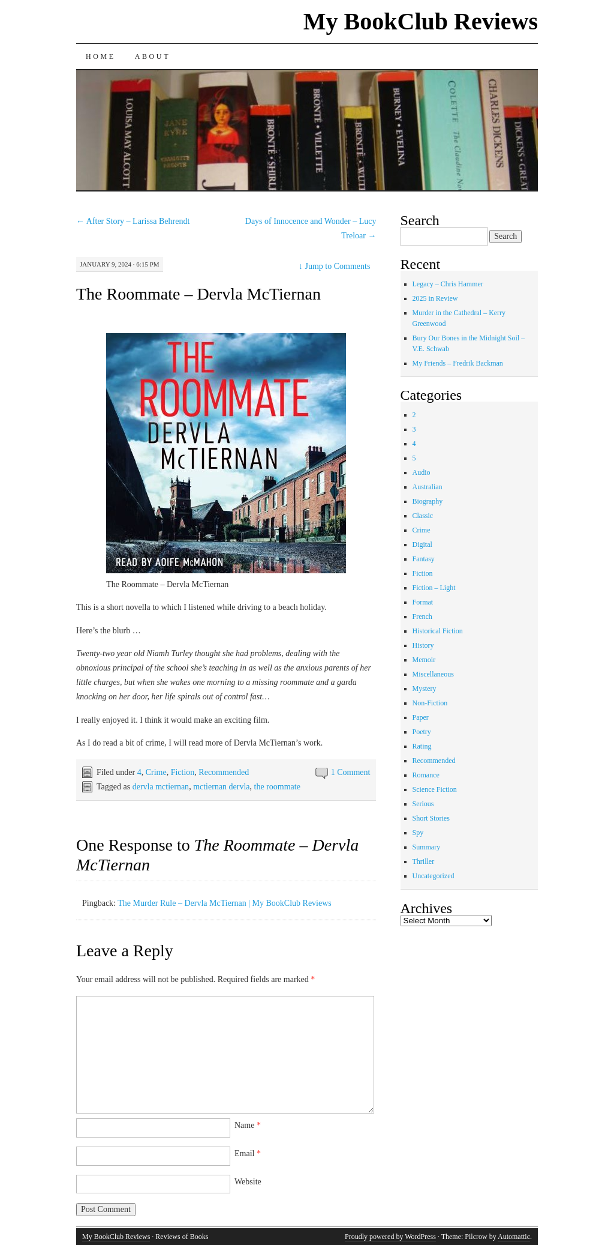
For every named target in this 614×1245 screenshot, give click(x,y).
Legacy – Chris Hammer (448, 284)
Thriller (424, 861)
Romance (426, 775)
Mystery (425, 688)
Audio (422, 472)
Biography (428, 501)
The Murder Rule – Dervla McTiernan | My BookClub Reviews (225, 903)
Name (247, 1125)
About (152, 56)
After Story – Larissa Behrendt (132, 221)
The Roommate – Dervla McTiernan (198, 294)
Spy (418, 832)
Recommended (223, 772)
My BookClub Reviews (420, 21)
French (422, 616)
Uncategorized (434, 876)
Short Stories (431, 818)
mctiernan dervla (221, 786)
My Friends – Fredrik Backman (458, 363)
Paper (421, 717)
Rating (422, 746)
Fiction (183, 772)
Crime (156, 772)
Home (101, 56)
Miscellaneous (433, 674)
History (423, 645)
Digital (422, 544)
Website (247, 1181)
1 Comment (351, 772)
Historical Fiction (438, 631)
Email (247, 1153)
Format (423, 602)
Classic (423, 515)
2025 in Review (435, 298)
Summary (427, 847)
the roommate (277, 786)
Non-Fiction (430, 703)
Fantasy (424, 559)
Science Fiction (435, 789)
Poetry (422, 732)
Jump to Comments (334, 266)
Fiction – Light (434, 587)
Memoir (424, 660)
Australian (428, 487)
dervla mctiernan (161, 786)
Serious (423, 804)
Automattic (514, 1236)
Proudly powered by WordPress (390, 1236)
